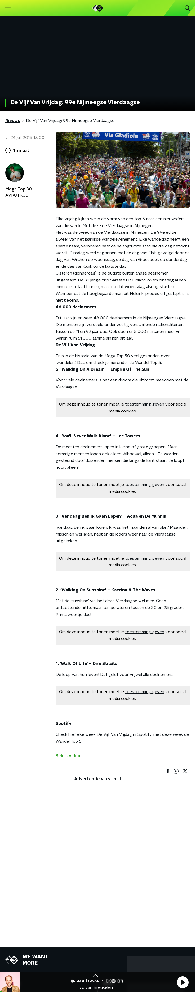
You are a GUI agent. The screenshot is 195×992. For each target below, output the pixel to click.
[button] (182, 982)
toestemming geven (144, 404)
